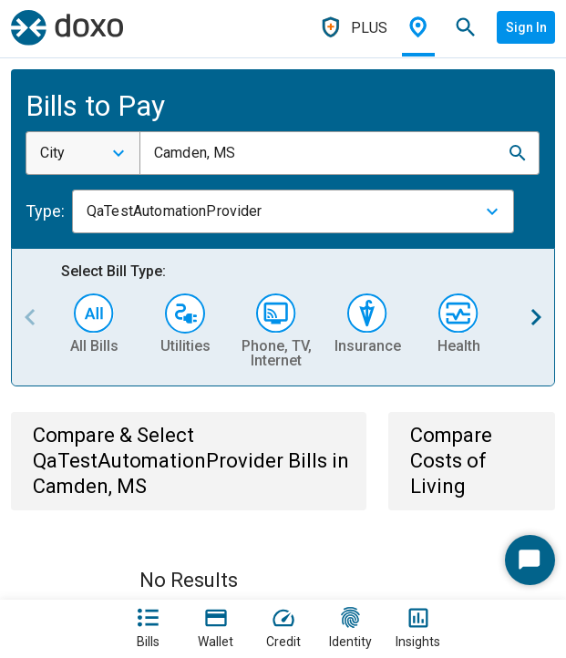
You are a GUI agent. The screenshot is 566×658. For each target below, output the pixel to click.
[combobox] (83, 153)
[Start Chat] (530, 560)
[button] (518, 153)
